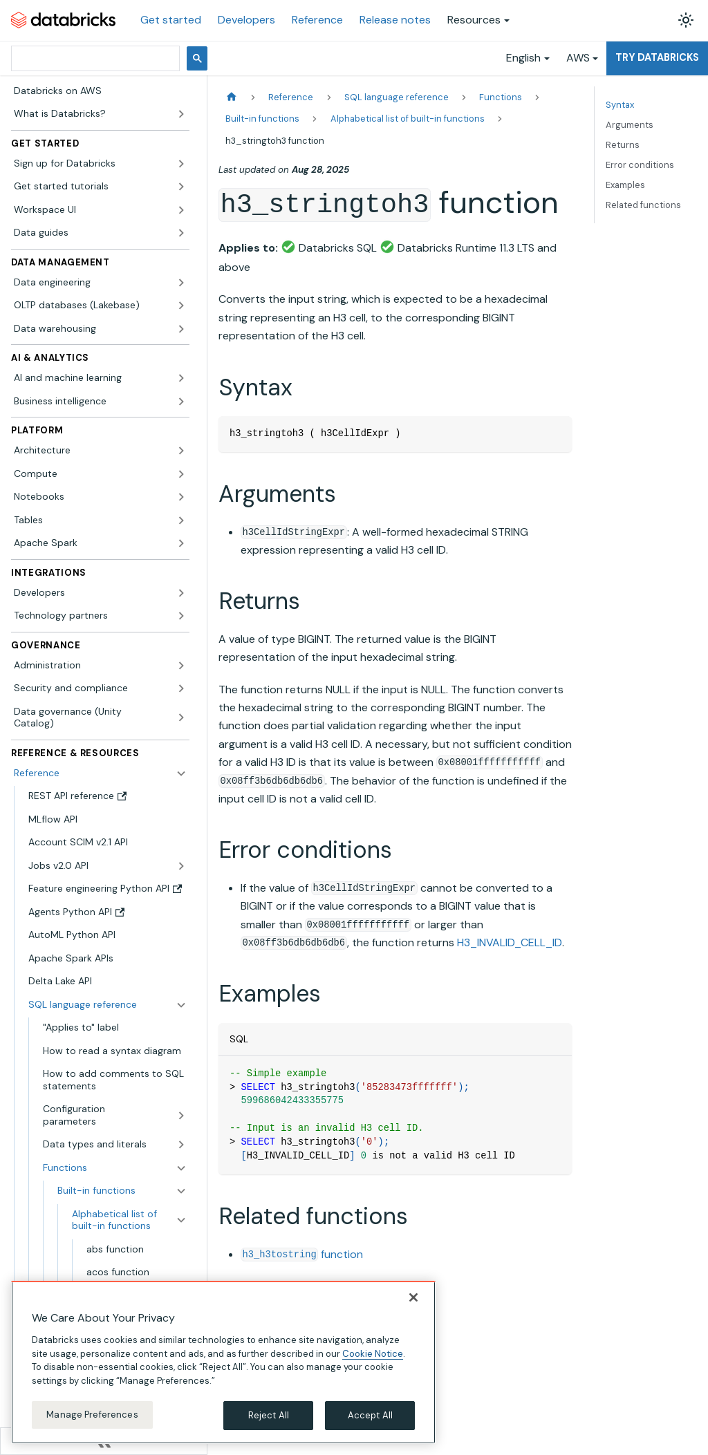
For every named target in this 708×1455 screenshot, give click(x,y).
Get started (170, 19)
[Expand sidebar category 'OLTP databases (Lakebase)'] (181, 305)
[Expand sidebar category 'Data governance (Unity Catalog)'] (181, 718)
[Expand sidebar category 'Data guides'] (181, 233)
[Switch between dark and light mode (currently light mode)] (686, 20)
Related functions (643, 205)
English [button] (523, 57)
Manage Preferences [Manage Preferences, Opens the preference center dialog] (92, 1414)
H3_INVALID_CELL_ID (509, 942)
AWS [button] (578, 57)
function (302, 1254)
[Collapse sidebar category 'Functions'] (181, 1168)
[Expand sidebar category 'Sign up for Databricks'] (181, 163)
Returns (623, 145)
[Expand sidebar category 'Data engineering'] (181, 282)
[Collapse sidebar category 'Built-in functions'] (181, 1191)
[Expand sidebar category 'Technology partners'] (181, 616)
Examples (625, 185)
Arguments (629, 125)
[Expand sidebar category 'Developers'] (181, 593)
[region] (223, 1362)
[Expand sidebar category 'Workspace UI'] (181, 210)
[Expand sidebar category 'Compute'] (181, 474)
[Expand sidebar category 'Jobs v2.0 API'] (181, 866)
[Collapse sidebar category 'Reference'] (181, 773)
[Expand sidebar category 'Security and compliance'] (181, 688)
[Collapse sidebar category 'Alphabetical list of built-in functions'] (181, 1220)
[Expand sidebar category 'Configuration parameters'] (181, 1115)
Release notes (395, 19)
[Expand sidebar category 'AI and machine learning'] (181, 378)
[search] (94, 58)
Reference (317, 19)
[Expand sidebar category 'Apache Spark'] (181, 543)
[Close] (413, 1297)
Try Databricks (657, 57)
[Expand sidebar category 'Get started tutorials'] (181, 186)
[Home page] (231, 97)
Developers (246, 19)
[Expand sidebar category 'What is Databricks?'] (181, 114)
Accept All (370, 1415)
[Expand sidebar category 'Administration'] (181, 665)
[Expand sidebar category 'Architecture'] (181, 450)
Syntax (620, 105)
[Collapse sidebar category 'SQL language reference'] (181, 1005)
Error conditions (640, 165)
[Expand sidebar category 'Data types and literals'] (181, 1144)
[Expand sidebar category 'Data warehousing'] (181, 329)
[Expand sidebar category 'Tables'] (181, 520)
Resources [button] (474, 19)
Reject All (268, 1415)
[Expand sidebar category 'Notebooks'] (181, 497)
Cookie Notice (372, 1354)
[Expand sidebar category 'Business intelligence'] (181, 401)
